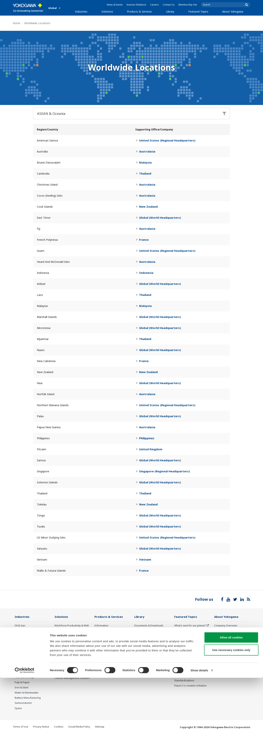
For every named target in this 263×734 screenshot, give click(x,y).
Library (170, 11)
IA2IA (177, 646)
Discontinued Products (107, 670)
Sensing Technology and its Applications (190, 673)
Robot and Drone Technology (191, 661)
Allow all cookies (231, 693)
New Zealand (148, 206)
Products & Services (139, 11)
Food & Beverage (25, 677)
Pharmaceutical (23, 672)
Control (98, 630)
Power (18, 646)
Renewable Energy (25, 651)
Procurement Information (229, 651)
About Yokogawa (232, 11)
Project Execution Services (109, 646)
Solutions (107, 11)
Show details (199, 726)
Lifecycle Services (104, 651)
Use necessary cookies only (231, 706)
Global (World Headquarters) (160, 217)
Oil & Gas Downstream (28, 630)
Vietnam (145, 559)
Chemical (20, 641)
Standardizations (184, 680)
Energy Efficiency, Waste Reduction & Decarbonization (71, 654)
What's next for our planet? (190, 625)
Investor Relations (136, 4)
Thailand (145, 173)
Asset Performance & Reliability (67, 640)
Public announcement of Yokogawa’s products (108, 663)
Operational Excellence (68, 647)
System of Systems (185, 641)
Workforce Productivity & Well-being (72, 627)
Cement (19, 667)
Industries (81, 11)
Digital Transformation (187, 651)
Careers (154, 4)
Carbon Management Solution (72, 678)
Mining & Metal (23, 661)
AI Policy (219, 661)
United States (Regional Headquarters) (167, 140)
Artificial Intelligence (186, 656)
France (144, 239)
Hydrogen (20, 656)
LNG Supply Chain (25, 636)
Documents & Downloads (148, 625)
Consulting (100, 641)
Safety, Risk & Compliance (70, 634)
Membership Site (187, 4)
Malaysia (145, 162)
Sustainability (222, 636)
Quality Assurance (224, 656)
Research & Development (229, 646)
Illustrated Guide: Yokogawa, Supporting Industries (231, 668)
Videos (138, 636)
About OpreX (181, 636)
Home (16, 23)
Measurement (102, 636)
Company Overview (225, 625)
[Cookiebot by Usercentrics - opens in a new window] (24, 726)
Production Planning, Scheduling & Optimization (70, 671)
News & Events (115, 4)
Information (101, 625)
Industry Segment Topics (188, 630)
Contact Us (169, 4)
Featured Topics (198, 11)
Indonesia (146, 273)
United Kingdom (150, 449)
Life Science (101, 656)
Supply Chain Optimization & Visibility (71, 662)
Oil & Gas (20, 625)
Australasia (147, 151)
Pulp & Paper (22, 682)
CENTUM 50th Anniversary (189, 667)
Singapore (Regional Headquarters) (164, 471)
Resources (140, 630)
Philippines (146, 438)
